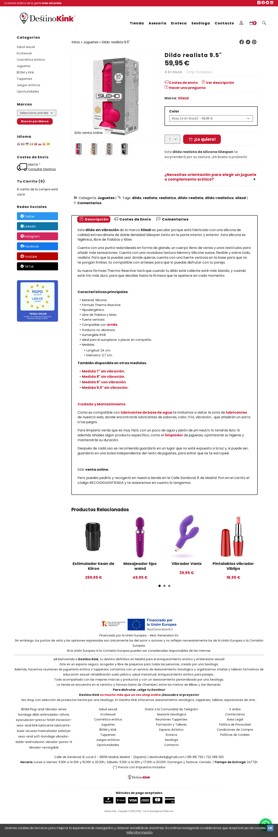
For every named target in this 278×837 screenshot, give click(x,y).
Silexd (183, 98)
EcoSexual (24, 53)
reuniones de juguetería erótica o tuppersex (75, 669)
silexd (240, 197)
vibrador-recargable (44, 747)
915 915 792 (195, 757)
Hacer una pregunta (185, 87)
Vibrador (51, 709)
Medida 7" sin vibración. (103, 371)
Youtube (28, 256)
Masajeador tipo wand (140, 566)
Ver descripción (217, 82)
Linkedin (28, 226)
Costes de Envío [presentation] (132, 219)
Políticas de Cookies (235, 735)
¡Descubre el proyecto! (180, 695)
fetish (51, 720)
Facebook (29, 246)
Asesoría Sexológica (171, 714)
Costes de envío (181, 82)
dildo (136, 197)
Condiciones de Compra (235, 729)
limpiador (174, 435)
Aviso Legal (235, 719)
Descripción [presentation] (94, 219)
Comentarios (89, 203)
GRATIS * (34, 165)
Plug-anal (37, 709)
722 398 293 (215, 757)
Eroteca (179, 23)
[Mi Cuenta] (241, 23)
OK (270, 828)
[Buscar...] (264, 23)
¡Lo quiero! (202, 139)
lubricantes (236, 412)
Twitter (27, 216)
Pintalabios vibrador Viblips (233, 566)
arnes (62, 709)
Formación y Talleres (171, 724)
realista (150, 197)
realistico (167, 197)
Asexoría (157, 23)
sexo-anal (25, 736)
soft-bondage (44, 736)
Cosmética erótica (31, 60)
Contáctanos (235, 714)
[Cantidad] (172, 139)
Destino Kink (88, 659)
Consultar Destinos (42, 169)
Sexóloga (200, 23)
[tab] (94, 219)
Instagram (30, 236)
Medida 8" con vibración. (104, 382)
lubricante (46, 725)
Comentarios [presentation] (172, 219)
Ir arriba (235, 709)
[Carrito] (253, 23)
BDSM (25, 709)
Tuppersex (24, 79)
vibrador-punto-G (59, 742)
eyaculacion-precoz (31, 720)
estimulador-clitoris (54, 714)
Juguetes (23, 66)
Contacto (224, 23)
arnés (112, 324)
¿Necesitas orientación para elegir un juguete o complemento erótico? (210, 177)
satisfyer (64, 731)
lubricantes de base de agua (146, 412)
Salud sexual (26, 47)
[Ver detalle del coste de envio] (22, 168)
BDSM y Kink (25, 72)
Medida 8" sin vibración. (103, 376)
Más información (139, 832)
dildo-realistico (219, 197)
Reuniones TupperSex (171, 719)
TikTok (27, 266)
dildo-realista (190, 197)
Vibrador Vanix (187, 563)
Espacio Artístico (171, 729)
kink (35, 725)
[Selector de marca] (36, 113)
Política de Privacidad (235, 724)
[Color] (211, 118)
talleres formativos (245, 669)
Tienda (137, 23)
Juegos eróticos (28, 85)
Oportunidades (28, 91)
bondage (25, 714)
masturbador (47, 731)
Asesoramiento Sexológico (173, 669)
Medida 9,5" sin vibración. (105, 387)
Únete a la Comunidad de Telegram (171, 709)
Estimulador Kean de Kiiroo (93, 566)
